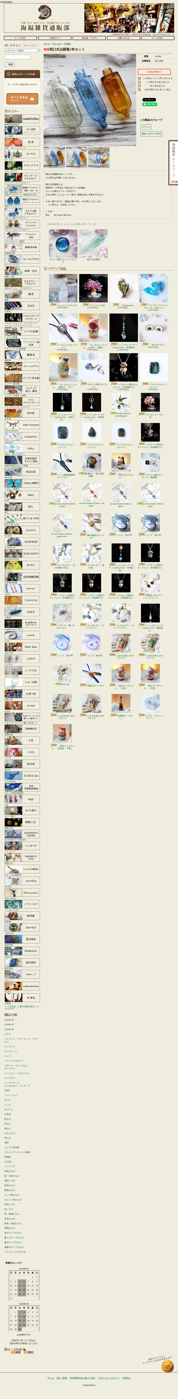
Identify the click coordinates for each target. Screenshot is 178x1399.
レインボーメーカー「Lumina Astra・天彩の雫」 (62, 407)
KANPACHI (22, 543)
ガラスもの (9, 1133)
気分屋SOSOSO (22, 554)
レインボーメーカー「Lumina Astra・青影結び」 (150, 618)
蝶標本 (22, 356)
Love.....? (22, 975)
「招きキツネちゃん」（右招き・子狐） (62, 737)
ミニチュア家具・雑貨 (22, 391)
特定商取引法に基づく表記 (157, 89)
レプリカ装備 (22, 332)
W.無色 (22, 999)
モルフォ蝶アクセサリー (22, 213)
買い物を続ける (157, 86)
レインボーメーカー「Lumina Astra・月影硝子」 (91, 407)
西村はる (22, 858)
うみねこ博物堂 (22, 484)
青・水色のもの (11, 1176)
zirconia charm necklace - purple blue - (62, 525)
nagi (22, 800)
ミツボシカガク (22, 905)
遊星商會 (22, 940)
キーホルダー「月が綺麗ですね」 (62, 556)
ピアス (7, 1034)
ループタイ (9, 1078)
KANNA (22, 531)
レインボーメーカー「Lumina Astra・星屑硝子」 (123, 331)
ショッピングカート (158, 38)
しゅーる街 (22, 683)
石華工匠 (22, 695)
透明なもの (9, 1228)
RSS (16, 1352)
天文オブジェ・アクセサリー (22, 283)
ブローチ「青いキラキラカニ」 (62, 616)
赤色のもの (9, 1171)
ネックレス (9, 1046)
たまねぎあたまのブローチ (121, 646)
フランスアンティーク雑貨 (17, 1152)
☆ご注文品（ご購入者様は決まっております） (22, 1007)
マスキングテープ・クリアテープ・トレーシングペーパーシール (22, 319)
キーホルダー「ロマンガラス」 (91, 616)
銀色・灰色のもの (13, 1223)
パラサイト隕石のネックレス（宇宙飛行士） (123, 370)
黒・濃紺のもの (11, 1214)
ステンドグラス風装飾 (22, 344)
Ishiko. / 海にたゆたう (22, 449)
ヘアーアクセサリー (14, 1061)
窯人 (22, 508)
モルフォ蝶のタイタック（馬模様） (150, 466)
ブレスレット (10, 1051)
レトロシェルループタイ (63, 331)
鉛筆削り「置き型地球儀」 (91, 465)
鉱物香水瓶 (22, 248)
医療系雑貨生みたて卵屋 (22, 461)
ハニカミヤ (22, 847)
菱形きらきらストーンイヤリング (150, 586)
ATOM (28, 1352)
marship (22, 882)
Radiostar (22, 952)
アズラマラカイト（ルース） (154, 370)
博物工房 (22, 823)
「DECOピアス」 (154, 330)
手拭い (7, 1090)
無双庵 (22, 917)
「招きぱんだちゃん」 (121, 466)
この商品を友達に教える (157, 82)
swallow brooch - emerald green (121, 405)
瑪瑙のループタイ (91, 675)
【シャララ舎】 (22, 671)
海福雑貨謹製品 (22, 120)
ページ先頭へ (168, 1368)
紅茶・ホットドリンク (22, 143)
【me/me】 (22, 928)
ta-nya (22, 706)
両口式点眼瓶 (93, 245)
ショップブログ (89, 38)
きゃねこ (22, 566)
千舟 (22, 741)
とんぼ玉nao (22, 776)
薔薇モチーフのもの (14, 1247)
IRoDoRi (22, 472)
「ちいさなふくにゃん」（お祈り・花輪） (93, 331)
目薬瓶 (67, 44)
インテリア (9, 1166)
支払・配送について (55, 38)
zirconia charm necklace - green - (121, 495)
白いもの (8, 1209)
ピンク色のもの (11, 1195)
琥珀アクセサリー (22, 201)
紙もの (7, 1119)
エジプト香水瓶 (22, 379)
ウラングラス (22, 166)
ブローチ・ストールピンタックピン (16, 1067)
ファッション (10, 1095)
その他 (7, 1161)
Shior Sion (22, 648)
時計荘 (22, 765)
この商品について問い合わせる (157, 78)
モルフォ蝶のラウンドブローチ (63, 246)
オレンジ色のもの (13, 1199)
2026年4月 (9, 1024)
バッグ (7, 1105)
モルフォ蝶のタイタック (93, 370)
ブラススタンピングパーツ (22, 402)
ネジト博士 (22, 811)
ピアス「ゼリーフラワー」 (150, 707)
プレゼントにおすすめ (15, 1252)
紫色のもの (9, 1190)
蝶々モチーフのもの (14, 1237)
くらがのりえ (22, 601)
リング (7, 1056)
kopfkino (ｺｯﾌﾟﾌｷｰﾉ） (22, 624)
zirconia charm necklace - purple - (62, 495)
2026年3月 (9, 1029)
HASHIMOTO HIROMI (22, 835)
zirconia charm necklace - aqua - (150, 495)
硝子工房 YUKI (22, 519)
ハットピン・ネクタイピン (17, 1073)
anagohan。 (22, 437)
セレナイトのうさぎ (63, 290)
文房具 (22, 307)
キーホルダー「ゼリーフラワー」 (121, 616)
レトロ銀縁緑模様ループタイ (62, 466)
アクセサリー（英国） (22, 236)
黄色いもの (9, 1180)
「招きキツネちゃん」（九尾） (121, 676)
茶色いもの (9, 1204)
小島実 (22, 613)
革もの (7, 1138)
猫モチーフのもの (13, 1242)
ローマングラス (22, 260)
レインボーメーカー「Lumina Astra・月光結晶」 (121, 557)
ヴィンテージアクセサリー (22, 178)
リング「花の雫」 (121, 524)
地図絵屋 (22, 730)
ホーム (20, 38)
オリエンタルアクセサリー (22, 225)
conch (22, 636)
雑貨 (22, 295)
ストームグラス (22, 367)
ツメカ (22, 753)
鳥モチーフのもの (13, 1233)
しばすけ (22, 659)
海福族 (7, 1157)
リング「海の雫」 (62, 645)
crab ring (62, 675)
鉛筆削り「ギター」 (121, 707)
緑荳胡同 (22, 963)
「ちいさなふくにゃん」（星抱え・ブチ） (63, 370)
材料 (6, 1142)
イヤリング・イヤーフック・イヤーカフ (21, 1040)
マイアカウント (21, 45)
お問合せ (123, 38)
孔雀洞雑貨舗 (22, 578)
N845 (22, 496)
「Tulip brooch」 (123, 290)
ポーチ (7, 1100)
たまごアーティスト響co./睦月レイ (22, 718)
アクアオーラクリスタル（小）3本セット (154, 291)
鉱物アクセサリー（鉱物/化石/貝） (22, 190)
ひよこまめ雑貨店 (22, 870)
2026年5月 (9, 1020)
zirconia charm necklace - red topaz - (91, 495)
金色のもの (9, 1218)
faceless (22, 987)
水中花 (22, 414)
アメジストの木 (93, 290)
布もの (7, 1123)
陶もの (7, 1128)
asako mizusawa (22, 426)
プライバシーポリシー (108, 1378)
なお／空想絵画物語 (22, 788)
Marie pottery (22, 893)
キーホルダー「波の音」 (91, 556)
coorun (22, 589)
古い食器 (22, 131)
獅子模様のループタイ (91, 526)
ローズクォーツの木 (150, 405)
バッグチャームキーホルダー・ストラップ (17, 1084)
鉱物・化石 (22, 272)
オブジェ (8, 1109)
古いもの (22, 155)
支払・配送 (61, 1378)
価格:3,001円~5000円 (151, 133)
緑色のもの (9, 1185)
